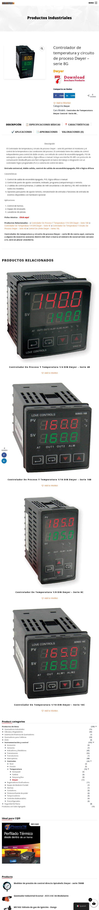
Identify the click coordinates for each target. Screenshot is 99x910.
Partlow (15, 774)
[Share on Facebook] (58, 95)
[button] (62, 102)
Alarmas (10, 788)
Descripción (13, 124)
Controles (11, 761)
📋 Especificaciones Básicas (43, 124)
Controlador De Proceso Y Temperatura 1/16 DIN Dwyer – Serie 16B (60, 223)
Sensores (11, 748)
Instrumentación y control (16, 742)
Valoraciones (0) (73, 131)
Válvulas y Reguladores (13, 732)
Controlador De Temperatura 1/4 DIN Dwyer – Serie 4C (27, 225)
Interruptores (12, 758)
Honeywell (16, 772)
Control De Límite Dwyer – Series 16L (44, 228)
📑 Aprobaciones (47, 131)
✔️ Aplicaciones (22, 131)
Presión (13, 766)
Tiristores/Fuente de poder (17, 793)
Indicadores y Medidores (16, 750)
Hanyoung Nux (18, 777)
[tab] (15, 124)
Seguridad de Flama (12, 804)
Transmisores (12, 753)
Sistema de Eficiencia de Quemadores (19, 734)
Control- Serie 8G (68, 113)
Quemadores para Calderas (15, 737)
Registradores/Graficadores (18, 782)
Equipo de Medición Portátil (17, 785)
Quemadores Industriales (14, 729)
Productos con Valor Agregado (13, 806)
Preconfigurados (13, 801)
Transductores (12, 756)
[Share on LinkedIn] (70, 95)
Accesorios (11, 745)
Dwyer (67, 106)
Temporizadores (13, 796)
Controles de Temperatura (80, 110)
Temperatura (16, 769)
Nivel (11, 764)
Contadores (11, 790)
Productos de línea (10, 726)
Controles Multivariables (16, 798)
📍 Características (77, 124)
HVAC (6, 740)
